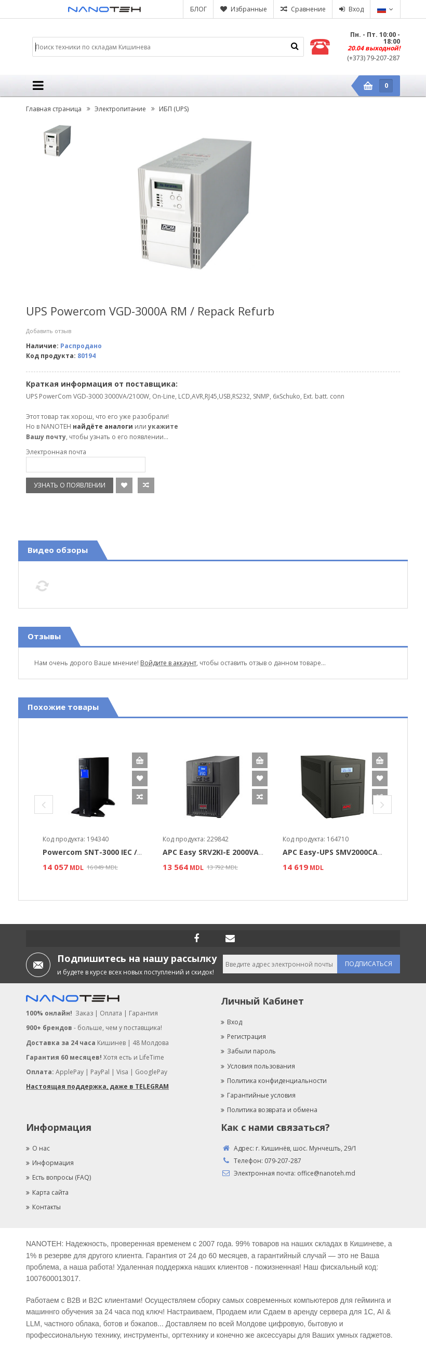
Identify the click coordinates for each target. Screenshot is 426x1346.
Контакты (43, 1207)
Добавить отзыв (48, 331)
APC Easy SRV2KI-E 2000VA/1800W (224, 852)
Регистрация (243, 1036)
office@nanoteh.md (326, 1173)
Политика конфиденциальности (274, 1080)
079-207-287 (282, 1160)
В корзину (140, 760)
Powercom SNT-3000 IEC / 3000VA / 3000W (120, 852)
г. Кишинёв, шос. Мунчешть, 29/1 (306, 1148)
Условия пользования (258, 1066)
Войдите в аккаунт (168, 662)
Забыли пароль (248, 1051)
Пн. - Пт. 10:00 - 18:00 (375, 38)
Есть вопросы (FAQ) (58, 1177)
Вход (356, 9)
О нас (38, 1148)
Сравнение (308, 9)
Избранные (249, 9)
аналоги (118, 426)
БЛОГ (198, 9)
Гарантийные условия (258, 1095)
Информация (50, 1162)
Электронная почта (56, 451)
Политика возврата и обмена (269, 1109)
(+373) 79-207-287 (373, 58)
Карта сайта (47, 1192)
